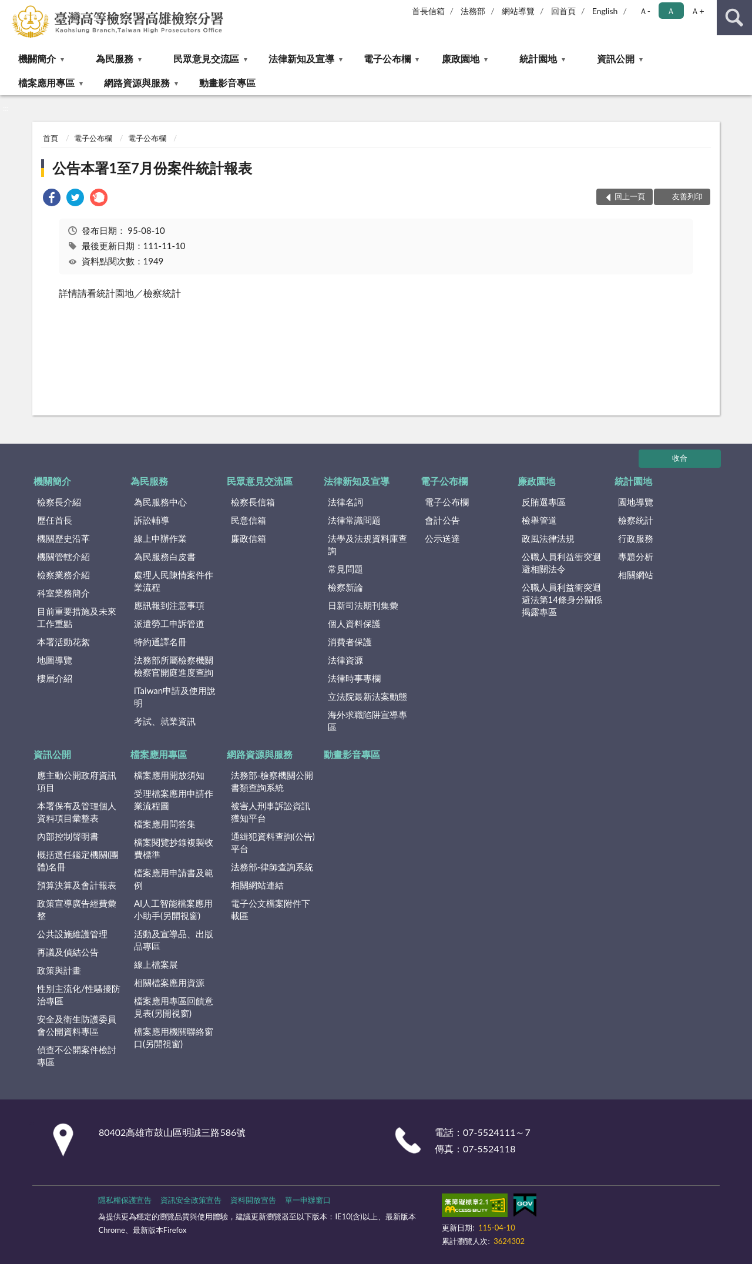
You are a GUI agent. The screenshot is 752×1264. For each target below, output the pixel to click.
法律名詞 (345, 502)
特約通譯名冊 (160, 641)
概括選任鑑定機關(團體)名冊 (78, 860)
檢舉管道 (539, 520)
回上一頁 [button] (630, 196)
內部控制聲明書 (68, 836)
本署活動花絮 (63, 641)
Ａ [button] (671, 11)
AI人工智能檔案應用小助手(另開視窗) (173, 909)
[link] (52, 199)
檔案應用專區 (46, 82)
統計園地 (538, 58)
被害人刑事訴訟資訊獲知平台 (270, 811)
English (605, 11)
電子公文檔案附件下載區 (270, 909)
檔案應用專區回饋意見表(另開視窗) (173, 1006)
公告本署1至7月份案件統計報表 (152, 167)
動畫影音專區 (227, 82)
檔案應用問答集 (165, 824)
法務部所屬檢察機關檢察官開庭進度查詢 (173, 666)
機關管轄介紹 (63, 556)
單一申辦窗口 (308, 1200)
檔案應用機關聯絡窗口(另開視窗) (173, 1037)
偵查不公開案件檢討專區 (76, 1055)
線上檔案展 (156, 964)
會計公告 (442, 520)
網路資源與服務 (137, 82)
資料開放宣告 (253, 1200)
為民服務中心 (160, 502)
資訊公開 (615, 58)
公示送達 (442, 538)
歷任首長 (54, 520)
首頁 (50, 138)
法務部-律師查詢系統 (272, 866)
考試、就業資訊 (165, 721)
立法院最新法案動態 (367, 696)
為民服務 (114, 58)
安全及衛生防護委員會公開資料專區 (76, 1025)
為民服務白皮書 (165, 556)
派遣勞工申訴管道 (169, 623)
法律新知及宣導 (301, 58)
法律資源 (345, 660)
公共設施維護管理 (72, 933)
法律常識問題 (354, 520)
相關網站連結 (257, 885)
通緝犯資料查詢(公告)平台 (273, 842)
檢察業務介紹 (63, 574)
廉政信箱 (248, 538)
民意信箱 (248, 520)
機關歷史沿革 (63, 538)
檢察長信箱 (253, 502)
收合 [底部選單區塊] (679, 457)
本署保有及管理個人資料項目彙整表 (76, 811)
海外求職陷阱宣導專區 (367, 720)
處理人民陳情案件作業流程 (173, 580)
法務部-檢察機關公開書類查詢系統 (272, 781)
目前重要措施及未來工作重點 (76, 617)
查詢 (734, 17)
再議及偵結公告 (68, 952)
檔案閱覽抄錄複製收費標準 (173, 848)
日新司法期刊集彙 (363, 605)
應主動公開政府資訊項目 (76, 781)
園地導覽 (635, 502)
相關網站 (635, 574)
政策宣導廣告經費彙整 (76, 909)
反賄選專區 (544, 502)
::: (9, 9)
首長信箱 (428, 11)
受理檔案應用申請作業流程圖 (173, 799)
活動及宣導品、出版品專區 (173, 939)
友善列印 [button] (687, 196)
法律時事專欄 (354, 678)
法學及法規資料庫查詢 (367, 544)
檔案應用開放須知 (169, 775)
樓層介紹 (54, 678)
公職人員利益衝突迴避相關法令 (561, 562)
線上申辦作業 (160, 538)
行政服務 (635, 538)
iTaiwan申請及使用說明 (175, 696)
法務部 (473, 11)
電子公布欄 (387, 58)
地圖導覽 (54, 660)
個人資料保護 (354, 623)
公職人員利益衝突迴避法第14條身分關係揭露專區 (562, 599)
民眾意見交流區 (206, 58)
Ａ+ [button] (697, 11)
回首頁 (563, 11)
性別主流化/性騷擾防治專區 (78, 994)
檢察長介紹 (59, 502)
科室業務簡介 (63, 593)
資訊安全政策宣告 (190, 1200)
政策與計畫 (59, 970)
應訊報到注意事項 (169, 605)
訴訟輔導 (151, 520)
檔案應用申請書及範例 (173, 878)
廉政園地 (460, 58)
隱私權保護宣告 (125, 1200)
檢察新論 (345, 587)
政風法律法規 (548, 538)
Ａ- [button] (644, 11)
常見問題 (345, 569)
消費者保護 (350, 641)
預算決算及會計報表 (76, 885)
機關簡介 (37, 58)
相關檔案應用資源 (169, 982)
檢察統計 (635, 520)
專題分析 (635, 556)
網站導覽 (518, 11)
